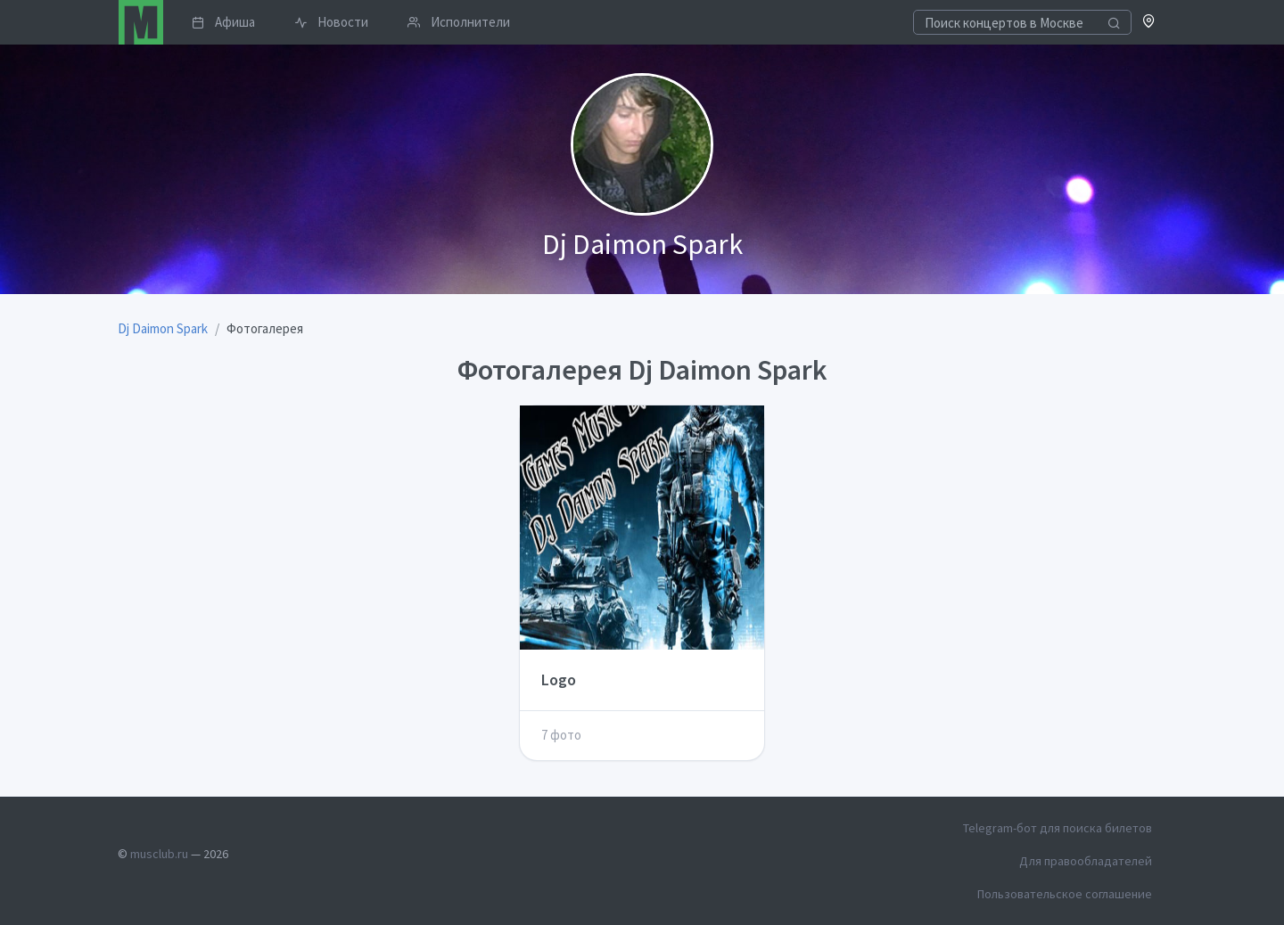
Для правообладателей (1085, 861)
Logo (558, 679)
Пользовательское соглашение (1064, 894)
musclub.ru (159, 854)
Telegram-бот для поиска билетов (1057, 828)
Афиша (223, 21)
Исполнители (458, 21)
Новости (331, 21)
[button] (1149, 22)
